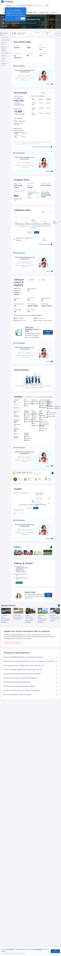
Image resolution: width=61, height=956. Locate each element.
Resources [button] (54, 12)
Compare (37, 32)
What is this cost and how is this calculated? (19, 105)
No (24, 75)
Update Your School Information (51, 19)
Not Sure (30, 75)
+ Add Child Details (48, 332)
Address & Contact (4, 64)
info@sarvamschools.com (22, 574)
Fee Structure (5, 37)
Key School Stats (4, 34)
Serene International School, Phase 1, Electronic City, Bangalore (30, 619)
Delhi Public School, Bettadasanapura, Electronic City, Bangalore (42, 619)
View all (48, 84)
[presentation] (51, 473)
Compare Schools (44, 12)
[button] (46, 92)
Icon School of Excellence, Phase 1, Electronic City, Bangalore (55, 618)
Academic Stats (5, 40)
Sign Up (29, 232)
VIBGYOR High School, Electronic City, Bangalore (18, 617)
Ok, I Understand (55, 951)
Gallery (3, 61)
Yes (20, 75)
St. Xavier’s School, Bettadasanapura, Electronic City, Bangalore (6, 619)
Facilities (3, 56)
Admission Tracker (32, 12)
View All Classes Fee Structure (41, 147)
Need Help (48, 595)
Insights (3, 58)
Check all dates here (44, 244)
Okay (23, 18)
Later (18, 18)
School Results (5, 53)
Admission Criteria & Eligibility (4, 49)
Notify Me (46, 33)
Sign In (36, 232)
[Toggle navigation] (58, 5)
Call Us (19, 582)
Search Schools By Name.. (25, 5)
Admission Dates (4, 43)
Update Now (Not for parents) (13, 642)
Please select (22, 33)
